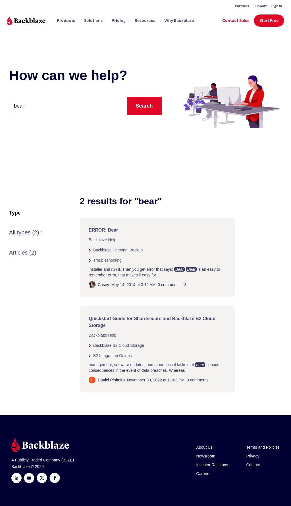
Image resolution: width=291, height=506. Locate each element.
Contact (253, 465)
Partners (242, 6)
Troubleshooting (107, 260)
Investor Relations (212, 465)
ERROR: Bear (103, 230)
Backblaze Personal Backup (118, 250)
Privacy (252, 456)
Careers (203, 473)
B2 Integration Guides (112, 355)
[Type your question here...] (85, 106)
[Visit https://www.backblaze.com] (26, 20)
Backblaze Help (102, 240)
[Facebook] (54, 478)
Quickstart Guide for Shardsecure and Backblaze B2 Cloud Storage (152, 322)
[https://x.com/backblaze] (42, 478)
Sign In (276, 6)
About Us (204, 447)
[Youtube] (29, 478)
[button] (66, 20)
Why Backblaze (179, 20)
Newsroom (205, 456)
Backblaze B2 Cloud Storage (118, 345)
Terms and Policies (263, 447)
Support (260, 6)
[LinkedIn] (16, 478)
